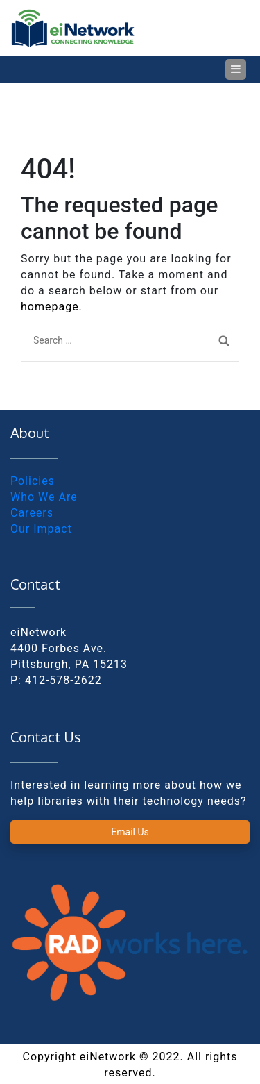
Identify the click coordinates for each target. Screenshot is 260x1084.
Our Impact (41, 528)
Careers (31, 512)
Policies (32, 480)
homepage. (52, 306)
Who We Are (44, 496)
